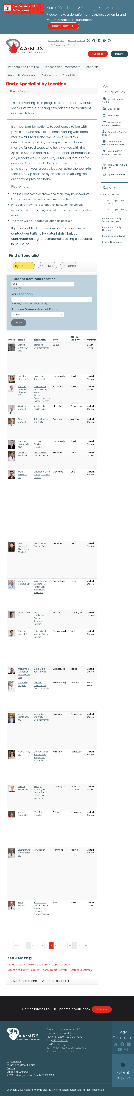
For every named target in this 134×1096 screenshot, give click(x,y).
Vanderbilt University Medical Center (41, 717)
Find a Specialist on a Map (117, 202)
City (55, 339)
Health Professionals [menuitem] (22, 75)
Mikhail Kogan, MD (23, 788)
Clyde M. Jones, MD (23, 408)
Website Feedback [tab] (55, 981)
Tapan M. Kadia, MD (23, 454)
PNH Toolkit (110, 115)
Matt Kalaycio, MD (22, 474)
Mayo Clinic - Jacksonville (40, 378)
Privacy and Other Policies (21, 1065)
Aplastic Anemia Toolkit (113, 100)
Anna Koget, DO (23, 814)
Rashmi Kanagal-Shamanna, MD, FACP (24, 548)
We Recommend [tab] (24, 981)
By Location (23, 266)
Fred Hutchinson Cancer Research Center (39, 618)
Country (91, 339)
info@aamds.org (56, 1044)
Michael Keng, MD (22, 633)
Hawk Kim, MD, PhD (23, 684)
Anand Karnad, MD (24, 582)
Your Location (22, 294)
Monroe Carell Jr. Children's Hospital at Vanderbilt (41, 756)
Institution (40, 339)
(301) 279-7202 (74, 1036)
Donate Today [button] (63, 25)
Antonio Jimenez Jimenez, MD (22, 391)
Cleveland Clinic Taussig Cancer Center (42, 474)
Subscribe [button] (97, 53)
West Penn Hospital (39, 814)
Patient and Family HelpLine (23, 970)
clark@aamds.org (25, 239)
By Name (69, 266)
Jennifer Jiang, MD (23, 378)
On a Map (47, 266)
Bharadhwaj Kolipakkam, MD (24, 852)
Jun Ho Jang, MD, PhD (23, 347)
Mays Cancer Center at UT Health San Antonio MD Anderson (40, 587)
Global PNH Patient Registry (114, 166)
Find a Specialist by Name (117, 211)
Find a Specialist (76, 40)
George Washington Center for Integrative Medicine (40, 792)
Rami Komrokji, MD (22, 905)
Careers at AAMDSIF (18, 1071)
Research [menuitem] (91, 67)
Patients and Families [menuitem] (23, 67)
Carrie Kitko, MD (24, 753)
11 (66, 945)
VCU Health (39, 849)
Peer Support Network (54, 970)
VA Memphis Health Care (40, 408)
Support (24, 91)
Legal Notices (14, 1061)
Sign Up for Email (113, 174)
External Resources (80, 970)
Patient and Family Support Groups (49, 964)
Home (13, 91)
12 (70, 945)
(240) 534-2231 (59, 1040)
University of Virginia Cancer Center (41, 634)
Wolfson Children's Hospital (38, 444)
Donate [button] (119, 53)
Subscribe (101, 1009)
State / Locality (75, 338)
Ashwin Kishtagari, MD (23, 717)
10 (61, 945)
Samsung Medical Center (41, 346)
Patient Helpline (56, 40)
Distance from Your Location (33, 279)
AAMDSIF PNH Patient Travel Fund (112, 123)
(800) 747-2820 (55, 1036)
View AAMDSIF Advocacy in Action (112, 152)
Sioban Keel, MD (24, 614)
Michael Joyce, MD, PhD (23, 444)
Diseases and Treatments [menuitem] (61, 67)
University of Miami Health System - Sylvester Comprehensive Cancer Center (42, 393)
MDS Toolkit (111, 108)
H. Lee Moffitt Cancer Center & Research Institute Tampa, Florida (41, 908)
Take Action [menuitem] (49, 75)
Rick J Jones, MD (23, 421)
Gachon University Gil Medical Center (41, 685)
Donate (11, 1068)
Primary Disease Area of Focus (34, 309)
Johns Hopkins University (41, 421)
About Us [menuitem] (69, 75)
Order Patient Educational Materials (113, 143)
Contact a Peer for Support (114, 133)
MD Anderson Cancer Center (41, 454)
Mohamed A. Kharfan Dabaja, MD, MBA (24, 673)
